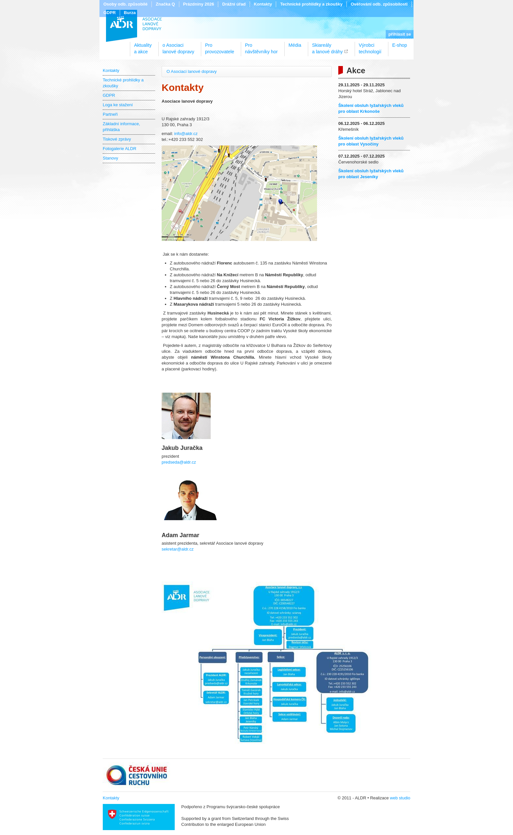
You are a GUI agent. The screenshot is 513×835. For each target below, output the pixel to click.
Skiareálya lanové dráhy (327, 46)
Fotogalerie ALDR (119, 148)
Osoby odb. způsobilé (125, 4)
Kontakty (263, 4)
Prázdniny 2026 (198, 4)
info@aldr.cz (186, 133)
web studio (400, 797)
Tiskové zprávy (117, 139)
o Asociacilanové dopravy (178, 46)
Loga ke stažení (118, 104)
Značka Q (165, 4)
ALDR (134, 26)
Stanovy (110, 158)
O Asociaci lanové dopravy (192, 71)
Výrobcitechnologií (370, 46)
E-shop (399, 45)
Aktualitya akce (143, 46)
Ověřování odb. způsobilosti (379, 4)
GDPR (109, 12)
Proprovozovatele (219, 46)
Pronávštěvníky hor (261, 46)
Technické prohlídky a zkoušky (311, 4)
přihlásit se (399, 34)
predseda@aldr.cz (179, 462)
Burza (130, 12)
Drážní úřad (234, 4)
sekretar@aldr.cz (178, 549)
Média (295, 45)
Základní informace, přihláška (121, 126)
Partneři (110, 114)
